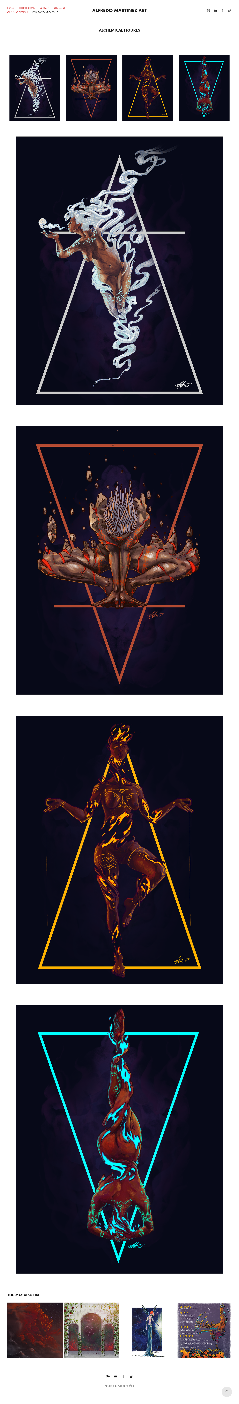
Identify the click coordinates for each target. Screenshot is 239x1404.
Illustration (27, 8)
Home (11, 8)
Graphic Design (17, 12)
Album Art (60, 8)
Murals (44, 8)
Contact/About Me (45, 12)
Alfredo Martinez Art (119, 10)
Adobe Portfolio (126, 1385)
